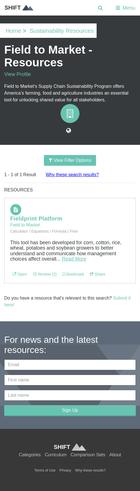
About (115, 454)
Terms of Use (44, 470)
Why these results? (90, 470)
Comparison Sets (88, 454)
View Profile (17, 74)
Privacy (65, 470)
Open (19, 274)
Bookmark (73, 274)
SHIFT (19, 8)
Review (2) (45, 274)
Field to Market (25, 224)
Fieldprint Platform (36, 218)
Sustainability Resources (62, 30)
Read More (74, 259)
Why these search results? (72, 174)
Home (13, 30)
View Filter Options (70, 160)
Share (97, 274)
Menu (125, 8)
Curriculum (55, 454)
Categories (30, 454)
